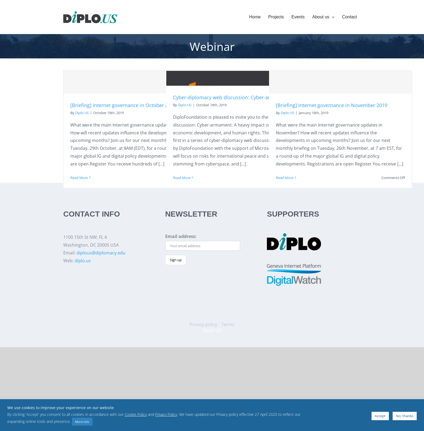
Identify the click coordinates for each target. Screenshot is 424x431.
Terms (227, 324)
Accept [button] (380, 415)
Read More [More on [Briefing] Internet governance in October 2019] (79, 177)
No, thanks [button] (404, 415)
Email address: (181, 236)
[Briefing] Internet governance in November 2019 (331, 105)
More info (82, 422)
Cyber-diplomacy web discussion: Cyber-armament (231, 97)
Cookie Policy (136, 414)
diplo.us (83, 261)
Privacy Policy (166, 414)
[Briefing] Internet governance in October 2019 (123, 105)
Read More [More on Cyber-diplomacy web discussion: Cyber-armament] (182, 177)
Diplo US (82, 112)
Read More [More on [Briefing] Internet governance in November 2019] (284, 177)
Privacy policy (203, 324)
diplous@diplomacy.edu (101, 253)
